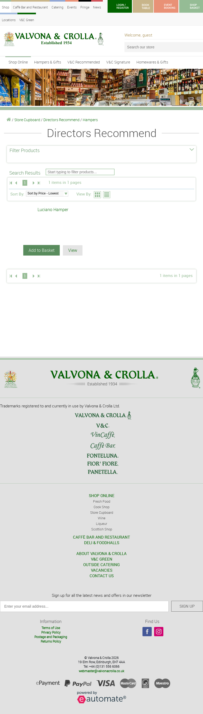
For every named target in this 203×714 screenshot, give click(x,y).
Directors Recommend (61, 119)
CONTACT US (102, 575)
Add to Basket (41, 250)
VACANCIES (101, 570)
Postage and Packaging (50, 637)
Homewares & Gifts (152, 62)
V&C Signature (118, 62)
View (72, 250)
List (107, 195)
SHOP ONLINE (101, 495)
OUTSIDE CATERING (101, 564)
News (97, 7)
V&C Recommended (83, 62)
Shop (5, 7)
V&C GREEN (101, 559)
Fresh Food (101, 501)
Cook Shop (101, 506)
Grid (98, 195)
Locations (9, 20)
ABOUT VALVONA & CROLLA (101, 553)
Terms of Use (50, 628)
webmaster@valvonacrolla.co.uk (101, 671)
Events (72, 7)
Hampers (90, 119)
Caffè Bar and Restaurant (30, 7)
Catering (57, 7)
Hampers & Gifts (47, 62)
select (66, 193)
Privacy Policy (51, 632)
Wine (101, 518)
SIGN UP (187, 606)
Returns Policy (51, 641)
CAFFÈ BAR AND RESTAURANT (101, 537)
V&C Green (26, 20)
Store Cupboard (27, 119)
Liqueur (101, 523)
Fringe (84, 7)
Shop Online (18, 62)
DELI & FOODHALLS (101, 542)
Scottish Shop (101, 529)
